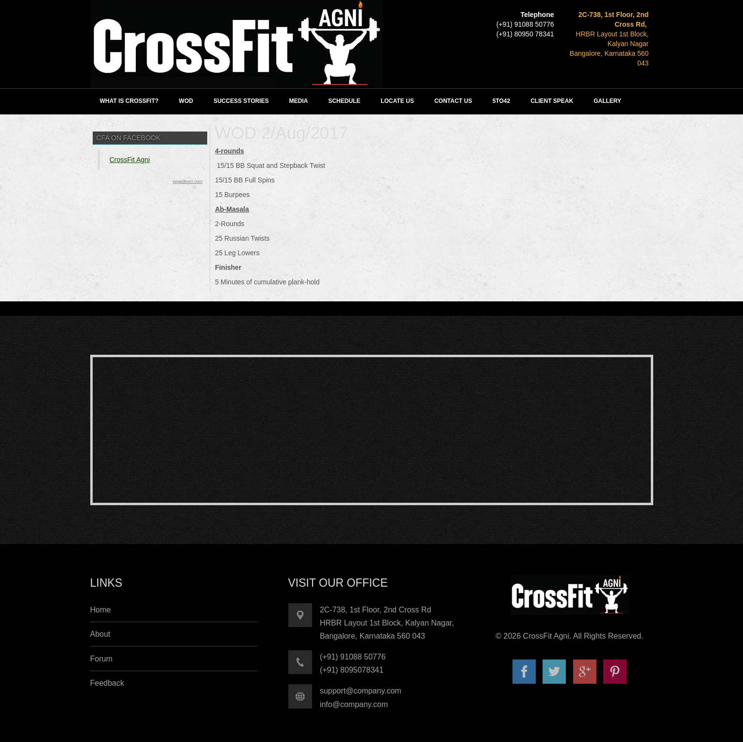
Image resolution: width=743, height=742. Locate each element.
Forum (101, 659)
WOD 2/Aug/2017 (281, 132)
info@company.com (354, 704)
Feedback (107, 683)
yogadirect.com (187, 181)
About (100, 634)
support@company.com (360, 691)
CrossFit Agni (130, 160)
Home (100, 610)
